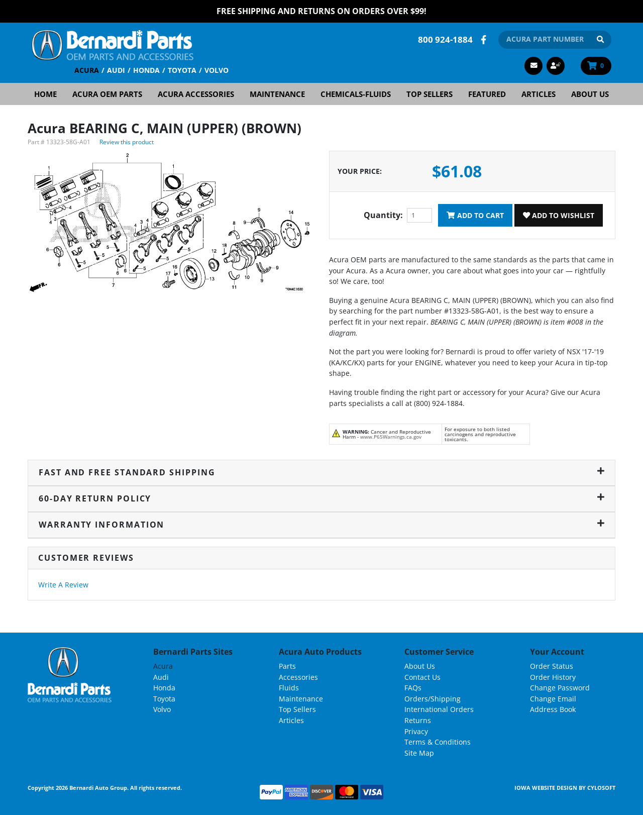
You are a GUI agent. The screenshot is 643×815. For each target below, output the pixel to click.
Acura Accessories (196, 93)
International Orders (439, 709)
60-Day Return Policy (321, 497)
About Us (590, 93)
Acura (86, 69)
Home (45, 93)
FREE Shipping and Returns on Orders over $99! (321, 11)
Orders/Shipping (432, 698)
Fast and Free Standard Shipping (321, 471)
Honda (146, 69)
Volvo (216, 69)
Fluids (289, 687)
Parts (287, 665)
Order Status (551, 665)
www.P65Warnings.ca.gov (390, 436)
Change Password (560, 687)
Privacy (416, 731)
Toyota (182, 69)
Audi (116, 69)
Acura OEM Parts (107, 93)
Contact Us (422, 676)
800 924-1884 (445, 39)
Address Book (553, 709)
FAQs (412, 687)
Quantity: (383, 215)
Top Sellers (429, 93)
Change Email (553, 698)
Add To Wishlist (558, 215)
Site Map (419, 752)
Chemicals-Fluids (355, 93)
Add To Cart (475, 215)
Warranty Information (321, 524)
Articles (538, 93)
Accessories (298, 676)
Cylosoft (601, 787)
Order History (553, 676)
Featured (487, 93)
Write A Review (63, 584)
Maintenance (277, 93)
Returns (417, 720)
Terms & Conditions (437, 741)
